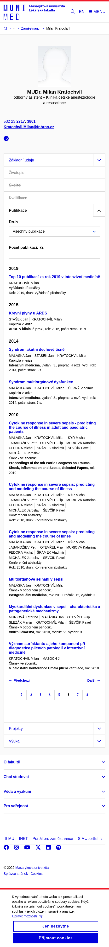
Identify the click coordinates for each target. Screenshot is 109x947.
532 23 (14, 121)
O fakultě (12, 762)
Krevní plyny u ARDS (28, 313)
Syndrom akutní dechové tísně (36, 349)
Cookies (36, 874)
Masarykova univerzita (32, 868)
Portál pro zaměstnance (53, 839)
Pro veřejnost (16, 806)
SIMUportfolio (89, 839)
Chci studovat (16, 777)
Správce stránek (16, 874)
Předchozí (19, 680)
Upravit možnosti (27, 922)
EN (82, 11)
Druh (13, 222)
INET (23, 839)
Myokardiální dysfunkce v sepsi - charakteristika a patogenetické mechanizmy (54, 609)
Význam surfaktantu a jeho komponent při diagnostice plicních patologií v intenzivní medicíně (47, 648)
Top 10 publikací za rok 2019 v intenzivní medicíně (54, 277)
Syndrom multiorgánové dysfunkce (41, 382)
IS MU (9, 839)
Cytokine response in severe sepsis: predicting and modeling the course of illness (52, 486)
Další (93, 680)
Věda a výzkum (17, 791)
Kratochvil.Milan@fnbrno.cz (29, 127)
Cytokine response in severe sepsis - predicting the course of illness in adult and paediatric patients (52, 427)
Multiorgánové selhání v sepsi (36, 579)
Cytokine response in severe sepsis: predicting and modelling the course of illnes (52, 534)
